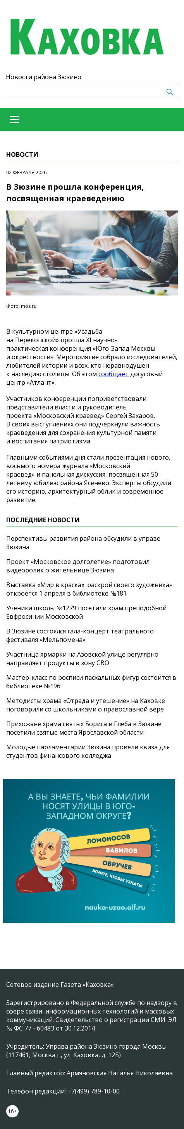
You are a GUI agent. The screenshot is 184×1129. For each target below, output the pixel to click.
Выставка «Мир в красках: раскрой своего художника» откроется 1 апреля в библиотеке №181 (89, 589)
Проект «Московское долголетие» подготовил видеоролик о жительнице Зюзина (78, 565)
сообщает (113, 374)
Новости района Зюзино (43, 77)
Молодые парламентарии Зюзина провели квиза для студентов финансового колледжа (88, 751)
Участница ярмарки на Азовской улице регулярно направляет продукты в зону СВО (82, 658)
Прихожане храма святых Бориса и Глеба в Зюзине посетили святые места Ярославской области (84, 728)
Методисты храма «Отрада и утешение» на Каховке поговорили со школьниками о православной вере (85, 704)
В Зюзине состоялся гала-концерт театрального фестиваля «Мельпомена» (80, 635)
